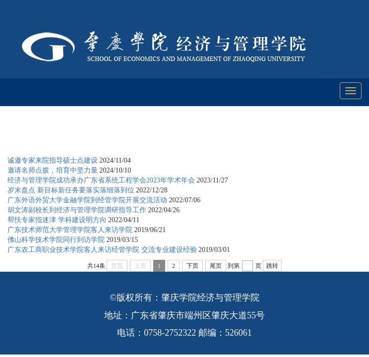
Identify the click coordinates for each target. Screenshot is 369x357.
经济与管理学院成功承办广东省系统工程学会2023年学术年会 (101, 180)
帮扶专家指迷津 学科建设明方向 (57, 220)
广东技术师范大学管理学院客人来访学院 (69, 230)
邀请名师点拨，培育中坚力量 (52, 170)
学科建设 (153, 135)
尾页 (216, 265)
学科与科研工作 (103, 135)
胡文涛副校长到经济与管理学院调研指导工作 (76, 210)
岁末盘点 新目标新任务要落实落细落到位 (70, 190)
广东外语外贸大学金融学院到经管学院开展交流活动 (87, 200)
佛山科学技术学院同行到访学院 (56, 239)
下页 (192, 265)
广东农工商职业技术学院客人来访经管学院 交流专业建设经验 (102, 249)
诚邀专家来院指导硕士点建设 (52, 160)
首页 (60, 135)
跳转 (272, 265)
